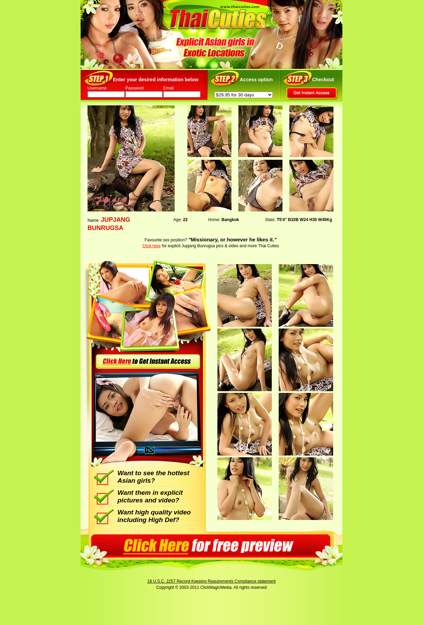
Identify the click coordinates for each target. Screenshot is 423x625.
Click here (151, 245)
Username (96, 88)
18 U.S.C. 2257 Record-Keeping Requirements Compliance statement (211, 581)
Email (168, 88)
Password (134, 88)
